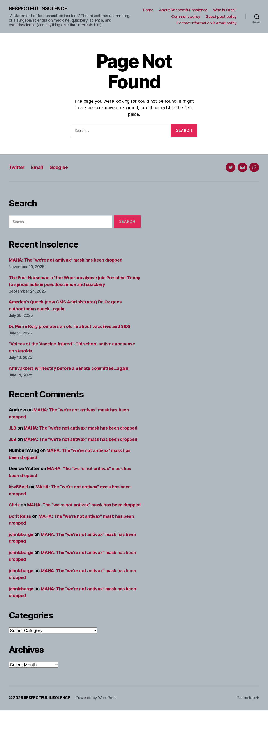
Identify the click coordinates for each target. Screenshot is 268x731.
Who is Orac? (225, 10)
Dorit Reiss (21, 537)
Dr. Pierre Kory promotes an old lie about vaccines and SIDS (73, 326)
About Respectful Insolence (183, 10)
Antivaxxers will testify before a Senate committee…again (72, 368)
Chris (15, 519)
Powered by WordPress (98, 718)
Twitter (17, 167)
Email (39, 167)
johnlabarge (22, 555)
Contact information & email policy (206, 23)
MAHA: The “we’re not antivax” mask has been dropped (69, 260)
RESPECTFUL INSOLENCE (40, 8)
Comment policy (185, 16)
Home (148, 10)
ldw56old (19, 501)
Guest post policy (221, 16)
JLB (13, 428)
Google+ (63, 167)
